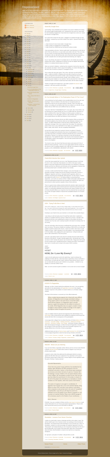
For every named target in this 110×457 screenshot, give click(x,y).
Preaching (64, 90)
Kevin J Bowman (30, 25)
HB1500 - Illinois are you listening (55, 344)
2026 (27, 33)
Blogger (70, 453)
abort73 (59, 177)
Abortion (50, 197)
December (30, 69)
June (29, 81)
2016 (27, 49)
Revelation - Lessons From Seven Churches (58, 417)
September (30, 75)
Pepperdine (63, 337)
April (29, 85)
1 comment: (67, 274)
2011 (27, 59)
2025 (27, 35)
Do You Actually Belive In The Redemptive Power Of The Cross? (64, 97)
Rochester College (55, 323)
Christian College (57, 337)
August (29, 77)
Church (50, 276)
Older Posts (81, 444)
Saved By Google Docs (52, 26)
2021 (27, 39)
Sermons (61, 439)
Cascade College (55, 321)
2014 (27, 53)
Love (53, 276)
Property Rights (55, 410)
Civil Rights (55, 197)
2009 (27, 63)
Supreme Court (61, 197)
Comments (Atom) (55, 447)
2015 (27, 51)
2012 (27, 57)
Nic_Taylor (59, 453)
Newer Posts (49, 444)
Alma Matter (48, 315)
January (30, 112)
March (29, 108)
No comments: (67, 87)
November (30, 71)
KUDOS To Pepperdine (52, 283)
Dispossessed (30, 7)
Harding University (65, 321)
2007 (27, 67)
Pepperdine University (67, 288)
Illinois (49, 410)
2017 (27, 47)
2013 (27, 55)
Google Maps (58, 90)
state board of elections (75, 402)
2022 (27, 37)
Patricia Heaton (63, 331)
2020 (27, 41)
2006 (27, 114)
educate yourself (54, 349)
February (30, 110)
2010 (27, 61)
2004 (27, 118)
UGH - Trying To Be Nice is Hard (55, 203)
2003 (27, 120)
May (29, 83)
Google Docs (51, 90)
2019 (27, 43)
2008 (27, 65)
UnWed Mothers (70, 337)
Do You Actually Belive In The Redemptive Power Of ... (34, 90)
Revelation (56, 439)
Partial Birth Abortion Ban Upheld (55, 158)
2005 (27, 116)
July (29, 79)
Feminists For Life (73, 331)
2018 (27, 45)
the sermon (76, 83)
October (30, 73)
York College (64, 323)
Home (65, 444)
